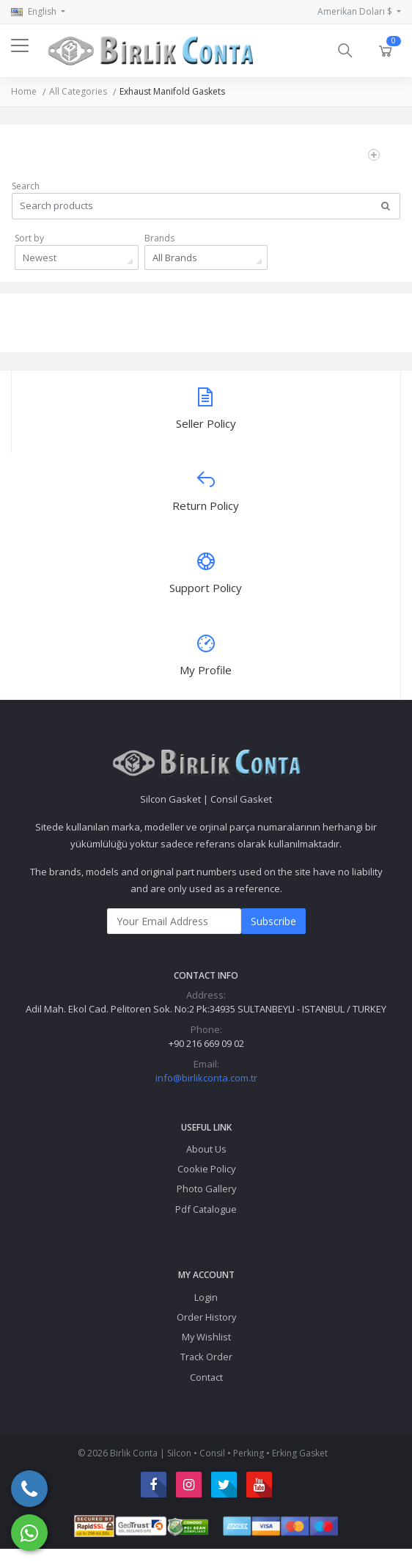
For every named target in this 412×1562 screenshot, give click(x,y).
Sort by (29, 238)
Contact (206, 1377)
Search (26, 186)
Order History (206, 1317)
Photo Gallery (206, 1188)
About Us (206, 1149)
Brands (159, 238)
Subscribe (273, 921)
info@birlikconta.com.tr (206, 1077)
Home (24, 91)
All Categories (78, 91)
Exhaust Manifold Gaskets (172, 91)
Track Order (206, 1356)
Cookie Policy (206, 1168)
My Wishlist (206, 1336)
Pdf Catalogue (206, 1209)
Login (206, 1297)
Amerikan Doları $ (355, 11)
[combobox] (77, 257)
